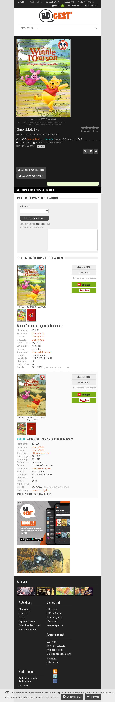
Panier (58, 5)
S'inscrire (74, 6)
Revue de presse (55, 625)
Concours (51, 658)
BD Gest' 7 (52, 609)
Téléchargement (55, 617)
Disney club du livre (27, 129)
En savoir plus (72, 696)
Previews (23, 613)
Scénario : (22, 333)
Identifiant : (22, 330)
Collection (83, 266)
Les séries (23, 685)
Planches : (22, 361)
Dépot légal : (23, 342)
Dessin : (21, 336)
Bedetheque (36, 2)
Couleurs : (22, 339)
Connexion (91, 6)
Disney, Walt (38, 333)
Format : (21, 355)
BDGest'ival (53, 662)
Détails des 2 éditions (32, 190)
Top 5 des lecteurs (56, 645)
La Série (50, 190)
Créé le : (21, 367)
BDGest (21, 2)
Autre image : (23, 490)
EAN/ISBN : (22, 358)
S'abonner (52, 621)
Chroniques (24, 609)
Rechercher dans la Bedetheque (28, 680)
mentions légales (40, 490)
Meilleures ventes (27, 629)
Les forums (52, 641)
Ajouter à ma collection (31, 169)
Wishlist (84, 272)
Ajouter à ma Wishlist (31, 175)
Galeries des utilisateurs (59, 653)
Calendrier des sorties (29, 625)
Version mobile (86, 2)
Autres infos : (23, 364)
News (21, 617)
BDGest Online (53, 2)
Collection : (22, 351)
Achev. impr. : (23, 459)
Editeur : (21, 349)
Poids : (20, 480)
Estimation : (22, 345)
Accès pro (69, 2)
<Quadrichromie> (40, 453)
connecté (40, 223)
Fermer (93, 696)
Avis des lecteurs (55, 649)
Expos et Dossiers (28, 621)
